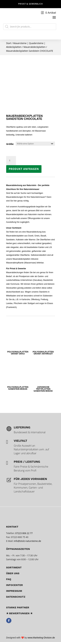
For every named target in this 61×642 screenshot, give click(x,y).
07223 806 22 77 (24, 533)
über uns (13, 573)
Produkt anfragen (24, 169)
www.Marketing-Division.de (41, 637)
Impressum (14, 590)
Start (8, 43)
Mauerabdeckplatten (34, 46)
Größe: (10, 144)
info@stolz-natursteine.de (27, 541)
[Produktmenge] (11, 160)
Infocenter (14, 585)
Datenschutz (15, 596)
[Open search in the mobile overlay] (29, 26)
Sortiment (14, 567)
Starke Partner (17, 607)
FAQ (8, 579)
